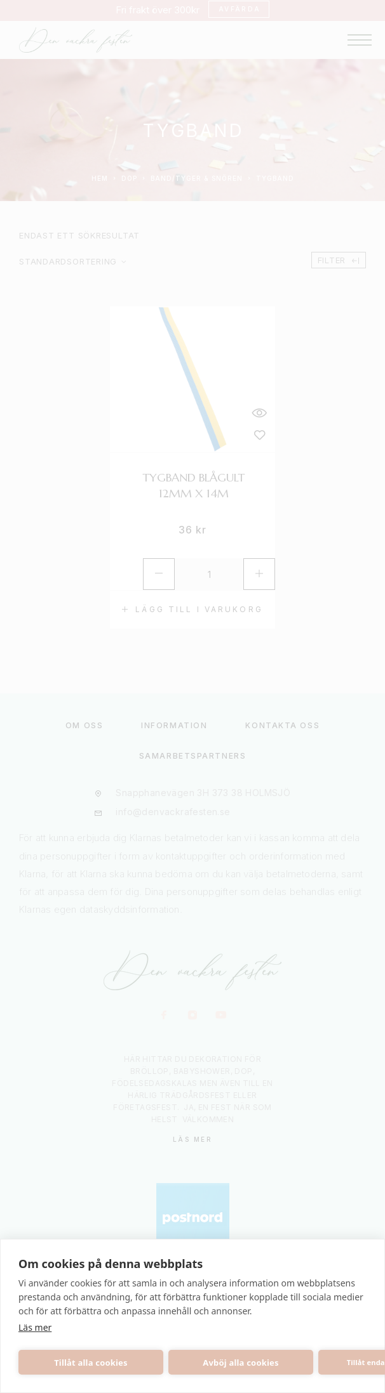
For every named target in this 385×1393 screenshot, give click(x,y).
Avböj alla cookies (241, 1362)
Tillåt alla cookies (91, 1362)
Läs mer (34, 1327)
